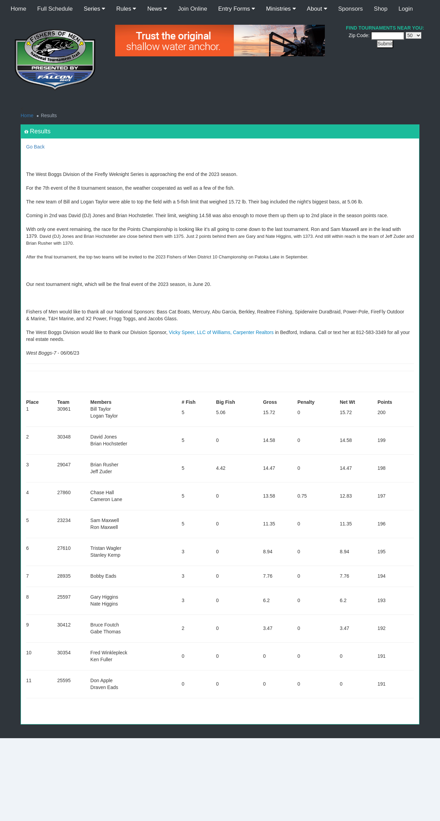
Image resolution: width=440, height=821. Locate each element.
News (157, 8)
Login (405, 8)
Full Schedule (55, 8)
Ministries (281, 8)
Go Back (35, 146)
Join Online (192, 8)
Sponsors (350, 8)
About (317, 8)
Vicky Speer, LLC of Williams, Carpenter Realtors (221, 332)
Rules (126, 8)
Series (94, 8)
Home (18, 8)
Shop (381, 8)
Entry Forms (236, 8)
